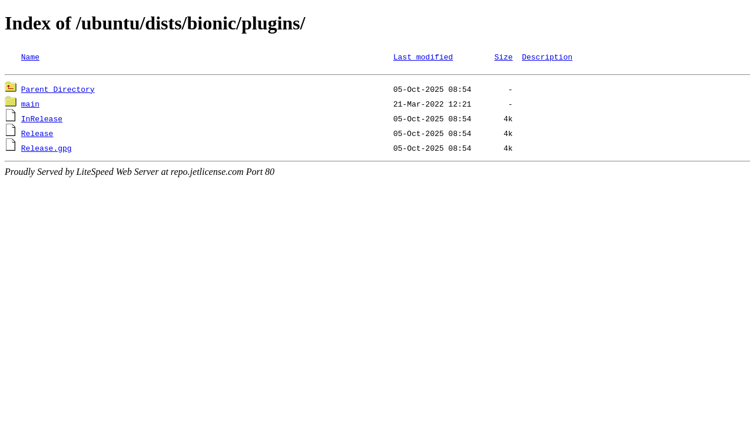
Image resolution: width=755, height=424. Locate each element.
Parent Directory (58, 90)
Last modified (423, 56)
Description (547, 56)
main (30, 105)
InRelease (41, 120)
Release (37, 135)
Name (30, 56)
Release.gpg (46, 149)
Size (503, 56)
